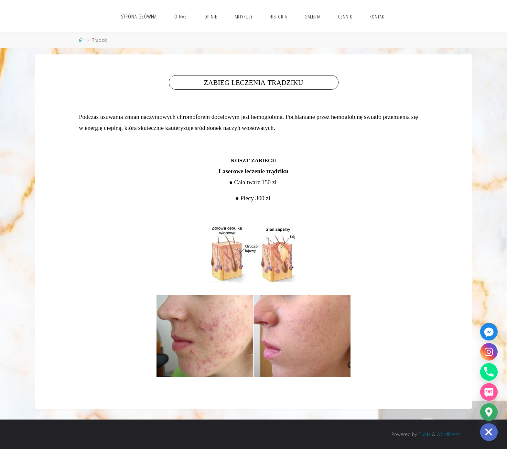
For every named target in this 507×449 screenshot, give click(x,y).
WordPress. (449, 434)
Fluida (424, 434)
